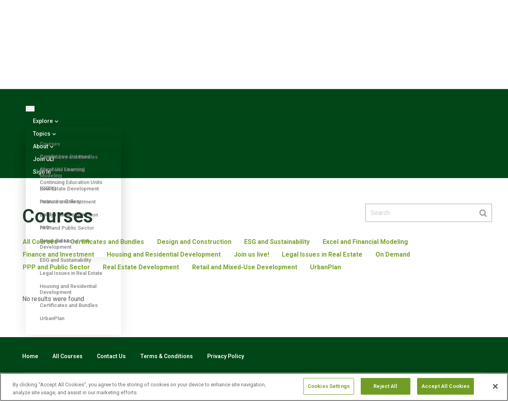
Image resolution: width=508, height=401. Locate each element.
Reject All (385, 386)
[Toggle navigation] (30, 108)
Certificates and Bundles (107, 242)
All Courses (39, 242)
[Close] (495, 386)
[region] (254, 387)
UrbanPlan (52, 318)
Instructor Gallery (60, 201)
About (43, 146)
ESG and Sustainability (276, 242)
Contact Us (111, 356)
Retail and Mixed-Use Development (243, 267)
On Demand (391, 254)
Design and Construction (193, 242)
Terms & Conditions (166, 356)
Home (30, 356)
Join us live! (250, 254)
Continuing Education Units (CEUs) (71, 185)
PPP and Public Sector (56, 267)
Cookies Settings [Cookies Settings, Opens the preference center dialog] (329, 386)
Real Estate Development (140, 267)
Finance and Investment (58, 254)
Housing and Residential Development (163, 254)
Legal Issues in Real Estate (321, 254)
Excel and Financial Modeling (364, 242)
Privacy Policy (225, 356)
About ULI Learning (62, 169)
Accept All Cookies (445, 386)
